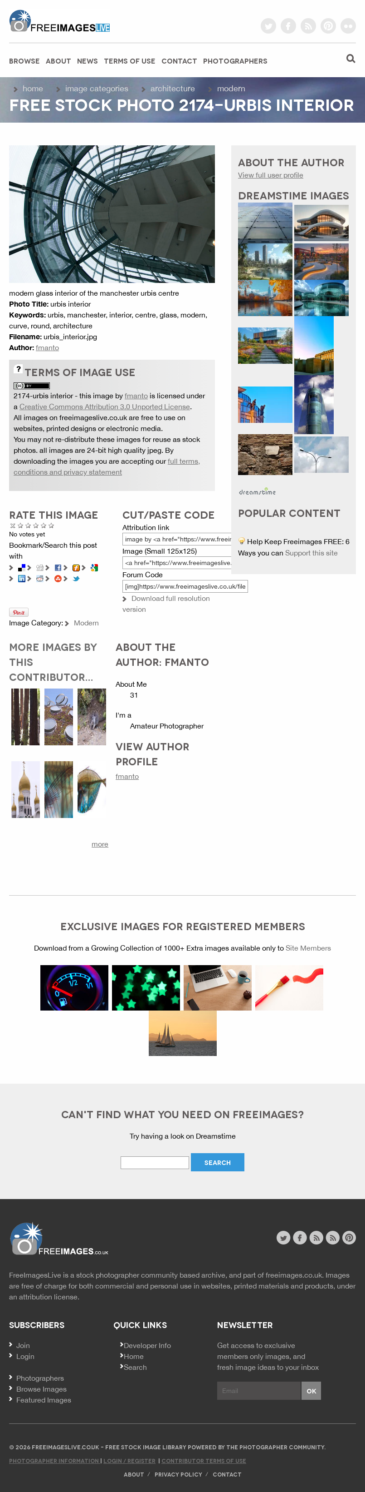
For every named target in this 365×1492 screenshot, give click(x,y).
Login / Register (129, 1460)
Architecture (173, 88)
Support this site (311, 553)
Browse (24, 60)
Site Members (308, 948)
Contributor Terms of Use (203, 1460)
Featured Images (43, 1400)
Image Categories (96, 88)
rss (308, 26)
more (100, 844)
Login (25, 1356)
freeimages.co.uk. (295, 1275)
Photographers (235, 60)
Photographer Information (54, 1460)
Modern (231, 88)
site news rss (316, 1237)
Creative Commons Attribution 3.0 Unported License (104, 406)
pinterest (328, 26)
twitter (268, 26)
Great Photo (44, 525)
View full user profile (270, 175)
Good (36, 525)
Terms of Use (130, 60)
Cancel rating (13, 525)
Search (135, 1367)
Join (23, 1345)
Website (58, 1239)
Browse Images (41, 1389)
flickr (348, 26)
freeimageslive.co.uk (59, 20)
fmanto (47, 347)
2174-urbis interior (43, 396)
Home (33, 88)
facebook (288, 26)
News (87, 60)
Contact (179, 60)
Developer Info (147, 1345)
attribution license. (49, 1297)
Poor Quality (20, 525)
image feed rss (333, 1237)
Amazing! (51, 525)
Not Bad (28, 525)
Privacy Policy (178, 1474)
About (58, 60)
